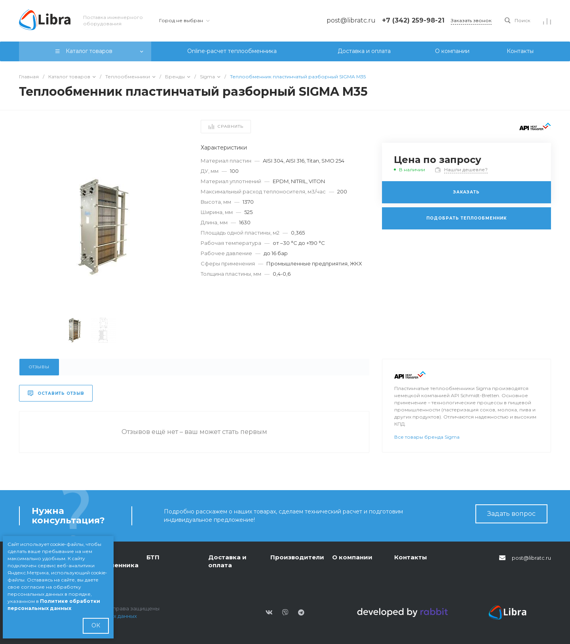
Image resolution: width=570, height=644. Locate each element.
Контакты (410, 557)
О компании (352, 557)
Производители (297, 557)
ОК (95, 625)
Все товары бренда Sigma (427, 437)
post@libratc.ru (531, 558)
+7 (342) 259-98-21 (413, 20)
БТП (153, 557)
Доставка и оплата (227, 561)
